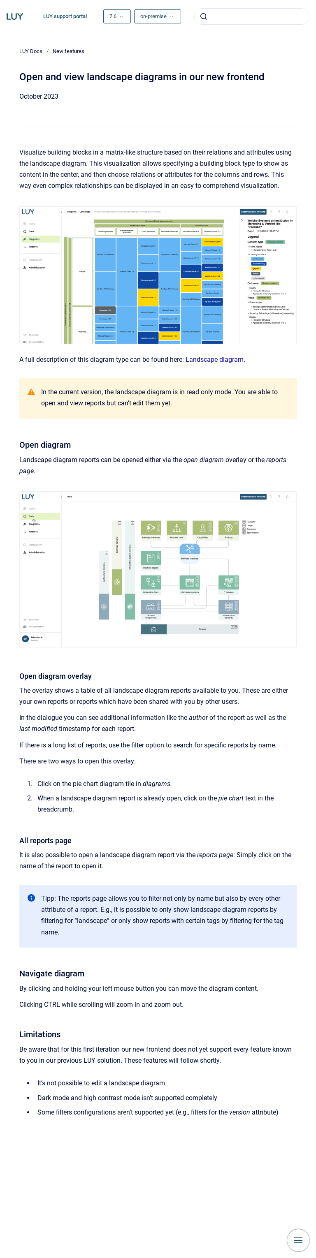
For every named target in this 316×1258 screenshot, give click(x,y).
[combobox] (252, 16)
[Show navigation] (298, 1240)
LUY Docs (30, 51)
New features (68, 51)
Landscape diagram (215, 359)
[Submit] (203, 16)
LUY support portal (65, 16)
